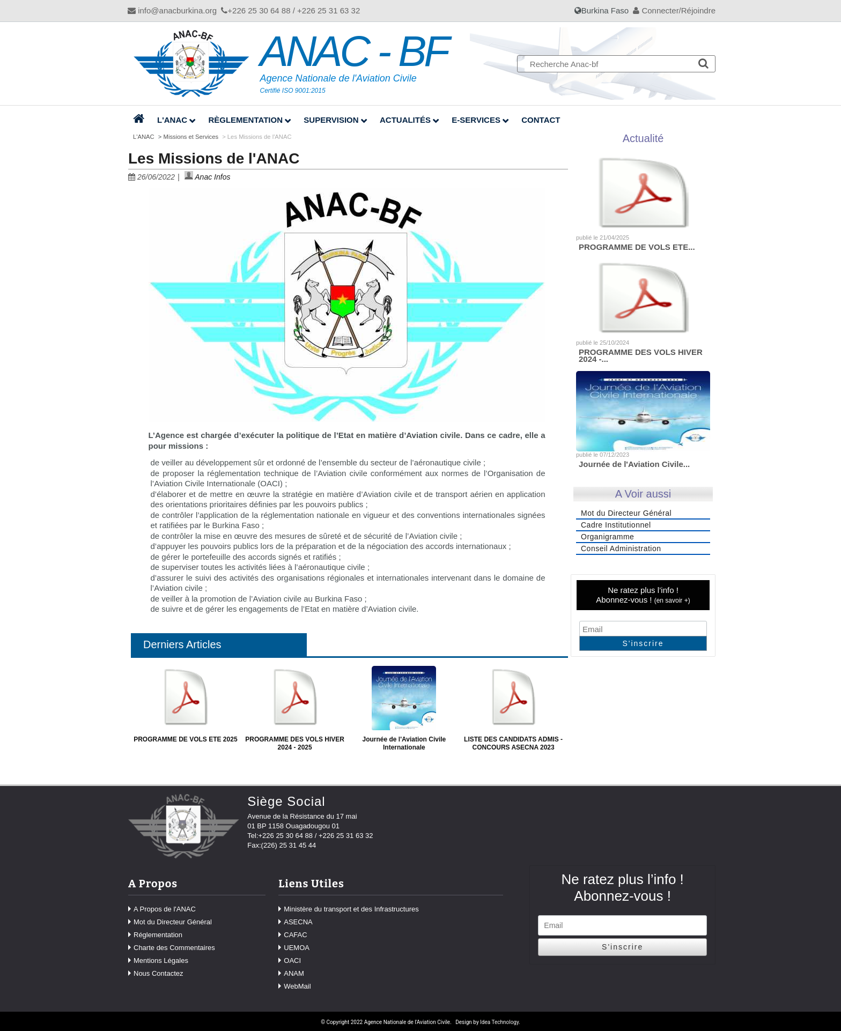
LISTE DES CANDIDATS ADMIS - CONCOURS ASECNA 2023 (513, 743)
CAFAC (295, 935)
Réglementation (158, 935)
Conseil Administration (621, 548)
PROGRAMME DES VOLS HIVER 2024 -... (641, 355)
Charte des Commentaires (174, 948)
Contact (540, 119)
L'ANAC (172, 119)
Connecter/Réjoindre (674, 10)
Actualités (405, 119)
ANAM (294, 973)
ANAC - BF (354, 51)
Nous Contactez (158, 973)
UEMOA (296, 948)
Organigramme (607, 536)
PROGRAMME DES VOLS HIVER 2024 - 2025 (294, 743)
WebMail (297, 986)
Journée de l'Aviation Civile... (634, 464)
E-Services (476, 119)
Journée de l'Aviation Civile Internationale (404, 743)
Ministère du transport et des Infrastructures (351, 909)
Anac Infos (208, 177)
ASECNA (298, 922)
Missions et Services (191, 136)
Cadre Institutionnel (616, 525)
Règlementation (245, 119)
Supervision (331, 119)
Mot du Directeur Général (626, 513)
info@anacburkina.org (172, 10)
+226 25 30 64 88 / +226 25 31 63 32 (290, 10)
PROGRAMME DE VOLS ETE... (637, 246)
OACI (292, 960)
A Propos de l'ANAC (165, 909)
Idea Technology (499, 1022)
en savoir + (672, 600)
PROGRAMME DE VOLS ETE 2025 (185, 739)
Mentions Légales (161, 960)
